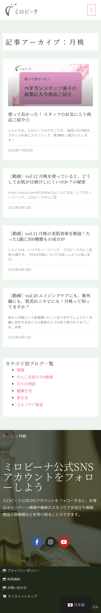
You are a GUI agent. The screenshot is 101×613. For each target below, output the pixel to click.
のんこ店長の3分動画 (35, 376)
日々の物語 (26, 383)
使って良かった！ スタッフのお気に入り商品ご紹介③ (49, 117)
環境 (20, 369)
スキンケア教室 (30, 404)
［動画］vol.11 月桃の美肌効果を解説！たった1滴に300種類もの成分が (49, 236)
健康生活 (24, 390)
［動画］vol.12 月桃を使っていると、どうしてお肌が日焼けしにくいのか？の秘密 (49, 179)
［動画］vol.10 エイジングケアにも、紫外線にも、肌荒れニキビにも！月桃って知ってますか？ (49, 301)
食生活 (22, 397)
